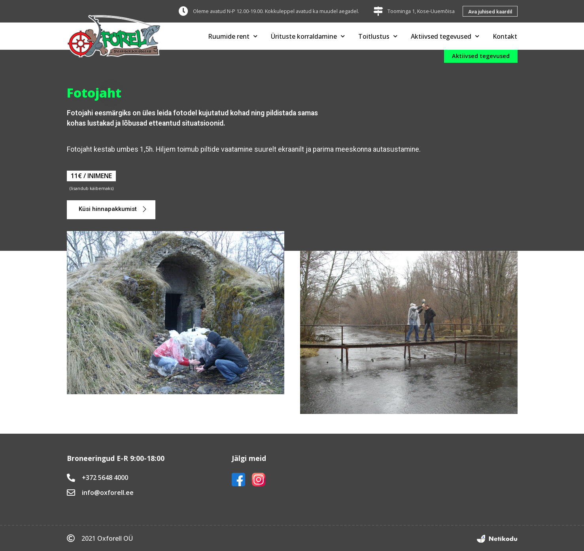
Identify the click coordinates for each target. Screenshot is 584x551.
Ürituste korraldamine (308, 36)
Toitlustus (377, 36)
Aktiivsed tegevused (445, 36)
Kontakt (505, 36)
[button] (490, 11)
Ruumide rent (232, 36)
